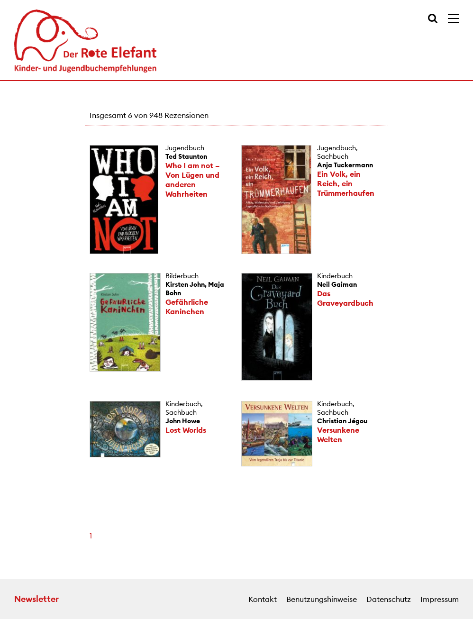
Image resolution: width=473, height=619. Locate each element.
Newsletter (36, 598)
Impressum (439, 599)
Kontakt (262, 599)
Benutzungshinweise (321, 599)
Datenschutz (388, 599)
